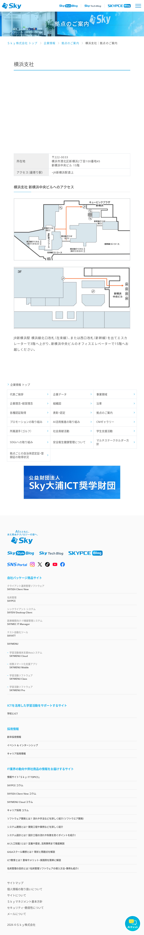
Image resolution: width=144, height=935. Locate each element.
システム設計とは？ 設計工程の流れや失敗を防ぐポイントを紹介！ (41, 835)
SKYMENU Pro (73, 688)
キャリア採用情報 (16, 753)
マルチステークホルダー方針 (112, 442)
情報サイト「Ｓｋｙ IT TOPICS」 (23, 777)
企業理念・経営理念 (21, 403)
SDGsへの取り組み (21, 442)
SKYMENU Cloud (73, 654)
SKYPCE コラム (15, 785)
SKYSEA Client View (72, 587)
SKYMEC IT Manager (72, 622)
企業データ (60, 394)
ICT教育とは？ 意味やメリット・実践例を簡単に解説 (34, 860)
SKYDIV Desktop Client (72, 610)
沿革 (99, 403)
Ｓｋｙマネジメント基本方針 (24, 901)
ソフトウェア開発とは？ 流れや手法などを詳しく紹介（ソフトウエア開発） (45, 818)
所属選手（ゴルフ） (21, 431)
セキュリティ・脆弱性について (25, 907)
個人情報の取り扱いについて (24, 889)
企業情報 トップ (20, 384)
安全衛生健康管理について (69, 442)
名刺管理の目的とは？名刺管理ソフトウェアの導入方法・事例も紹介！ (43, 868)
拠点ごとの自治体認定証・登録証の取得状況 (27, 455)
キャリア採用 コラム (18, 810)
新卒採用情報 (14, 737)
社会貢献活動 (61, 431)
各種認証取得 (18, 413)
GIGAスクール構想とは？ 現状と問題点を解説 (31, 852)
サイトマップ (15, 883)
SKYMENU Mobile (73, 665)
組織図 (57, 403)
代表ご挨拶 (16, 394)
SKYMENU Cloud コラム (20, 802)
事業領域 (101, 394)
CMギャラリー (105, 422)
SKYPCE (72, 599)
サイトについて (16, 895)
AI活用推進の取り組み (66, 422)
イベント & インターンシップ (22, 745)
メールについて (16, 914)
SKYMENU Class (73, 677)
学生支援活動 (104, 431)
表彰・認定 (59, 413)
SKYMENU (12, 643)
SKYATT (72, 634)
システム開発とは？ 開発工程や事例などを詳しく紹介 (35, 827)
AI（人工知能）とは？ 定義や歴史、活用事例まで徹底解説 (35, 843)
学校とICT (12, 713)
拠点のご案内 (104, 413)
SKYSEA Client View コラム (21, 793)
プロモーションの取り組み (26, 422)
